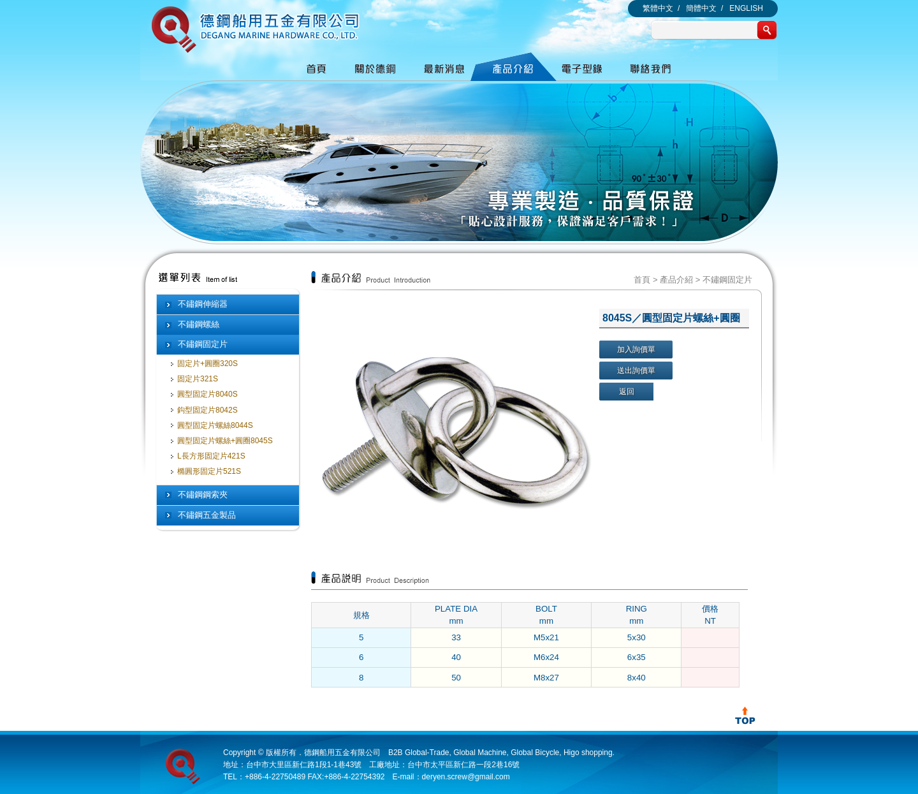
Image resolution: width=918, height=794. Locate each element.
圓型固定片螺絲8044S (215, 425)
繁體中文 (658, 8)
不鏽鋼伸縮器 (203, 304)
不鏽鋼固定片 (203, 344)
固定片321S (197, 378)
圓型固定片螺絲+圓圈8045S (225, 440)
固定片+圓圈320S (207, 363)
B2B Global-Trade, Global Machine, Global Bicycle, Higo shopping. (501, 752)
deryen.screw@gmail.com (466, 776)
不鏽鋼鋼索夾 (203, 494)
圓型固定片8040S (207, 394)
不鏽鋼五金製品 (207, 515)
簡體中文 (701, 8)
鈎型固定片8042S (207, 410)
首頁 (642, 279)
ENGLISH (746, 8)
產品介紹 (676, 279)
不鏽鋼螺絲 (198, 324)
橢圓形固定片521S (209, 471)
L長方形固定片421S (211, 456)
